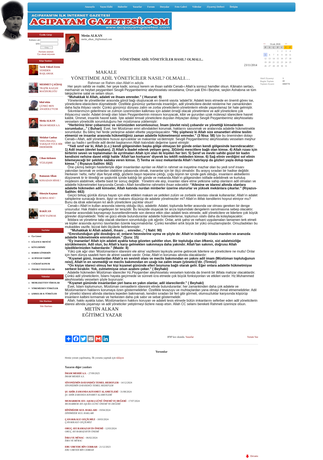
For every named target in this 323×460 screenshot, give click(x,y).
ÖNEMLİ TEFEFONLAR (43, 269)
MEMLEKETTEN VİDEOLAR (46, 283)
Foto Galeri (181, 6)
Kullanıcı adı (34, 40)
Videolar (196, 6)
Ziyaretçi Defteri (215, 6)
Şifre (38, 44)
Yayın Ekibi (106, 6)
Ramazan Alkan (48, 175)
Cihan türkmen (48, 158)
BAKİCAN (45, 211)
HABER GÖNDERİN (41, 253)
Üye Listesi (36, 236)
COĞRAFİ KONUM (41, 264)
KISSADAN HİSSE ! (50, 180)
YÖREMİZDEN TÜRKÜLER (45, 288)
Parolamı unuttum (46, 52)
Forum (150, 6)
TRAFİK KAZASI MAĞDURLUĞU (49, 90)
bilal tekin (45, 102)
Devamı (252, 456)
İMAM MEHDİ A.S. (50, 125)
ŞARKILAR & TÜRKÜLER (44, 294)
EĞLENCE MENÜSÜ (41, 242)
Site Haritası (46, 306)
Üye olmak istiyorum (46, 54)
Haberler (123, 6)
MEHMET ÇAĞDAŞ (51, 84)
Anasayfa (90, 6)
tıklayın (120, 357)
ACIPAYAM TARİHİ (41, 258)
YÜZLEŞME (46, 162)
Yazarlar (137, 6)
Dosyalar (164, 6)
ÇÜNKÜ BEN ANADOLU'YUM (49, 107)
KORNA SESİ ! (47, 198)
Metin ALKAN (47, 120)
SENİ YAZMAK (48, 215)
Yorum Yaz (252, 337)
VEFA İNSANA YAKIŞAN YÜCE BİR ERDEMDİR (51, 144)
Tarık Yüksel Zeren (50, 66)
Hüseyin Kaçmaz (48, 193)
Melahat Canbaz (48, 137)
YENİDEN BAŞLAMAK (46, 72)
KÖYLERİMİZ (38, 247)
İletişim (234, 6)
